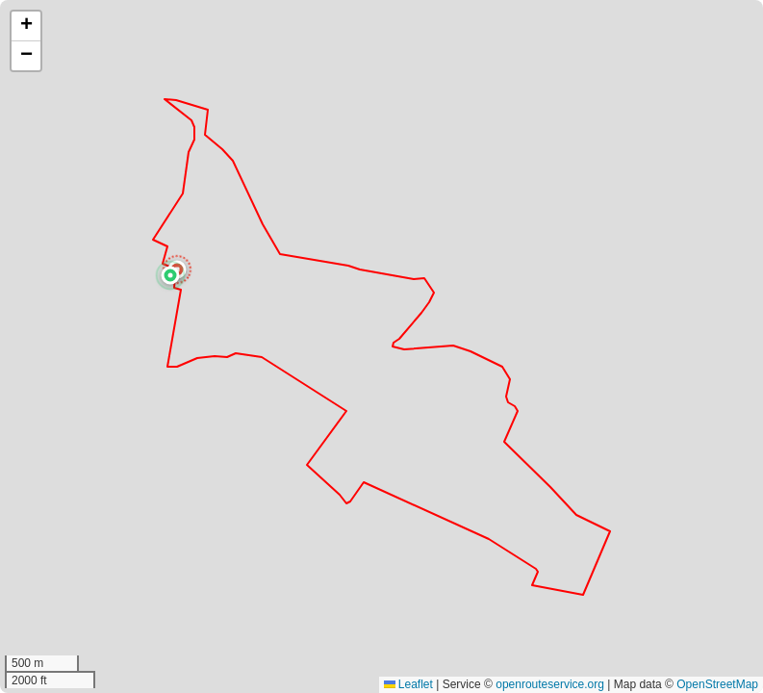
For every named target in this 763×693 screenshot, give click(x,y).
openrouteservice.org (550, 684)
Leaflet (408, 684)
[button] (170, 275)
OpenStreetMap (717, 684)
